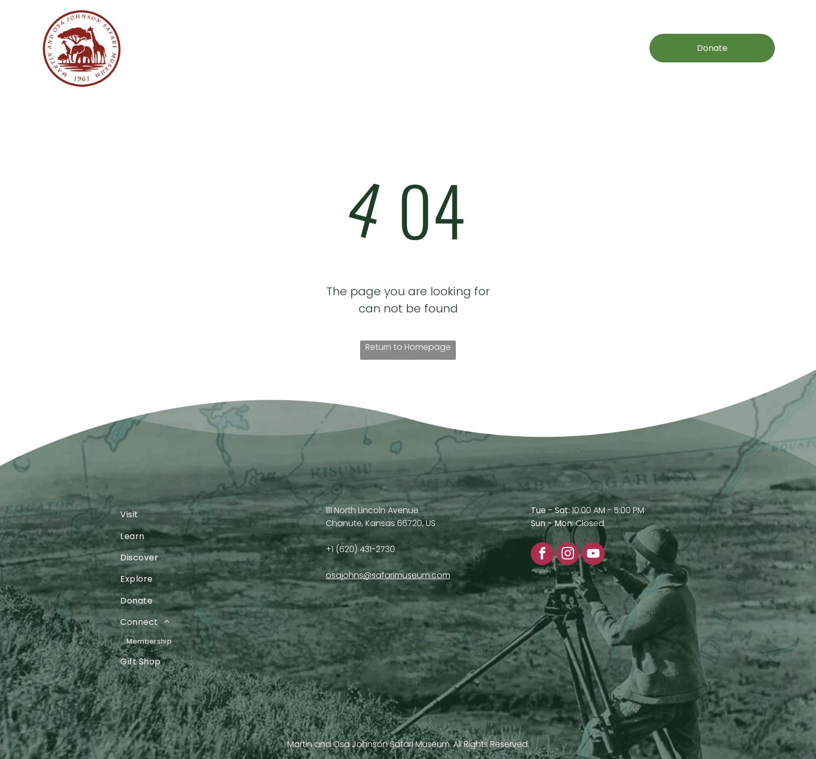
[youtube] (593, 555)
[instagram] (567, 555)
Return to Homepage (408, 347)
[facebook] (542, 555)
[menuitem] (214, 48)
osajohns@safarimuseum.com (388, 575)
